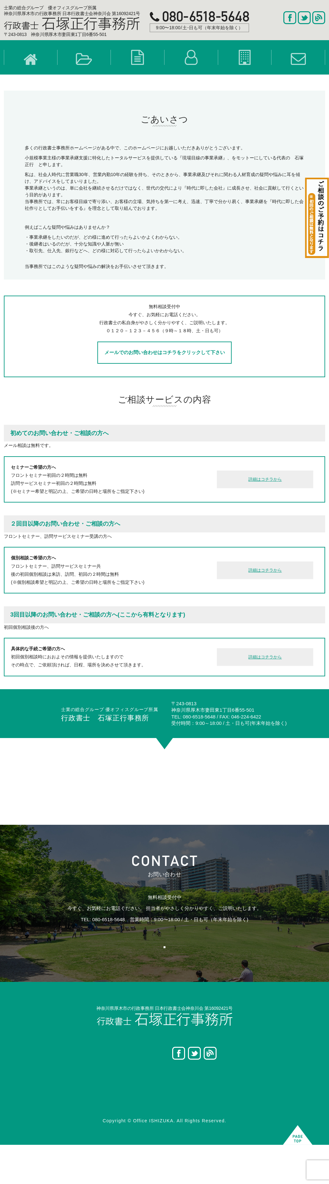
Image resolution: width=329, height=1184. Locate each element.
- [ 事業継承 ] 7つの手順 (83, 1130)
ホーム (24, 1089)
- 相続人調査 (151, 1097)
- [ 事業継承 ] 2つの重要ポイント (92, 1105)
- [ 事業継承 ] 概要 (77, 1097)
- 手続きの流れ (154, 1130)
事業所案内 (217, 1097)
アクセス (215, 1113)
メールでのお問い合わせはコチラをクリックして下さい (164, 365)
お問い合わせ (219, 1105)
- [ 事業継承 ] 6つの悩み (83, 1113)
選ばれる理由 (31, 1097)
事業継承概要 (72, 1089)
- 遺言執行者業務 (156, 1122)
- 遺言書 (147, 1089)
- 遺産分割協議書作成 (160, 1113)
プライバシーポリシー (228, 1122)
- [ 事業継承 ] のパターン (84, 1122)
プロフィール (219, 1089)
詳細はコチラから (265, 492)
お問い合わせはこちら (158, 974)
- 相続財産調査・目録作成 (165, 1105)
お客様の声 (29, 1105)
